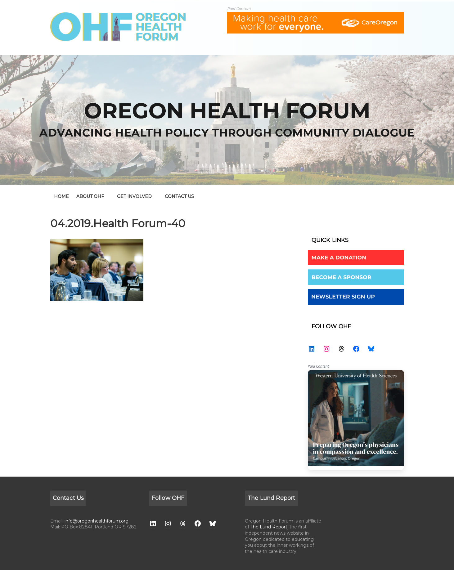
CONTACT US (179, 196)
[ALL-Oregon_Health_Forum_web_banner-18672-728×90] (315, 16)
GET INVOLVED (134, 196)
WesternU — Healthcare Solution (356, 420)
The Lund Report (268, 527)
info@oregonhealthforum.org (96, 521)
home (61, 196)
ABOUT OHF (90, 196)
